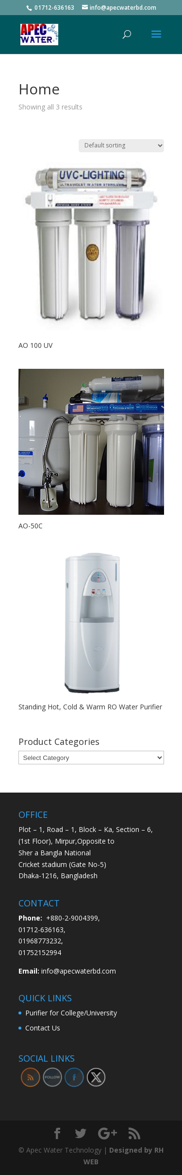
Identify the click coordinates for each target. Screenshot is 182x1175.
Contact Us (42, 1027)
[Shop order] (121, 145)
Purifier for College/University (71, 1012)
